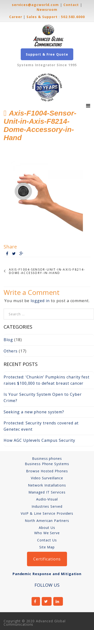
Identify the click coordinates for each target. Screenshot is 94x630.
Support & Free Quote (47, 54)
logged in (40, 300)
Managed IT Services (46, 492)
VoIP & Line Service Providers (47, 513)
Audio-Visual (47, 499)
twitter (47, 601)
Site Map (47, 547)
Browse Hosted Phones (47, 471)
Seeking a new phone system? (34, 412)
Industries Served (47, 506)
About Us (47, 527)
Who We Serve (47, 533)
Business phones (47, 458)
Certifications (46, 559)
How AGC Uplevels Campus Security (39, 440)
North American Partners (47, 520)
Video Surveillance (47, 478)
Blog (8, 339)
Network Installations (47, 485)
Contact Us (47, 540)
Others (11, 351)
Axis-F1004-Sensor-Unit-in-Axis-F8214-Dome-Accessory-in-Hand (47, 271)
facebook (36, 601)
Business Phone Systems (47, 463)
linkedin (58, 601)
